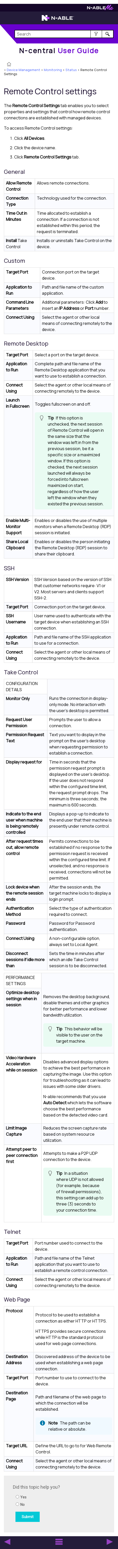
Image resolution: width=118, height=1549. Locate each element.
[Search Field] (64, 34)
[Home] (59, 50)
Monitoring (53, 69)
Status (71, 69)
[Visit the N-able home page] (58, 20)
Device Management (23, 69)
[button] (96, 34)
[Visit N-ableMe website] (100, 8)
